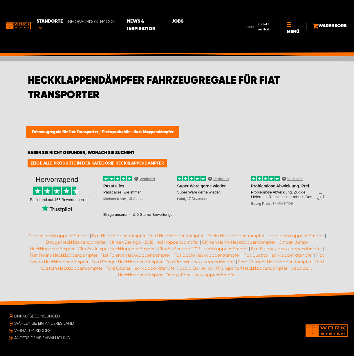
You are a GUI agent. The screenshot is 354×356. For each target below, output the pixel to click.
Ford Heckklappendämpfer (176, 235)
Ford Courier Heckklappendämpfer (141, 268)
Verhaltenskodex (32, 330)
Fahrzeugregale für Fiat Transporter (65, 132)
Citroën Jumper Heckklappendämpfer (116, 248)
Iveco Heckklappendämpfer (296, 235)
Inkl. (252, 8)
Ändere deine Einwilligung (42, 337)
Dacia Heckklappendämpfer (235, 235)
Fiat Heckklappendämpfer (118, 235)
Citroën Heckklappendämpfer (58, 235)
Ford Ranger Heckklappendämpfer (127, 261)
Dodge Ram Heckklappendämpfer (201, 275)
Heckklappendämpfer (153, 132)
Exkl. (252, 13)
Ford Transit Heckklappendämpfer (200, 261)
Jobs (206, 9)
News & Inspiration (167, 9)
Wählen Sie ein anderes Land (44, 323)
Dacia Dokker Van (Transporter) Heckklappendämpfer (233, 268)
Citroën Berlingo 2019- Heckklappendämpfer (203, 248)
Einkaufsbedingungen (37, 316)
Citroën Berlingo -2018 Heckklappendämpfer (154, 242)
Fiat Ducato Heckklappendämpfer (278, 255)
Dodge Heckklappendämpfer (76, 242)
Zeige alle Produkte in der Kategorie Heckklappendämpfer (97, 163)
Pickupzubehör (116, 132)
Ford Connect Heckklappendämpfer (274, 261)
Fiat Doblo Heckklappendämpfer (207, 255)
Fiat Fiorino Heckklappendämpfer (63, 255)
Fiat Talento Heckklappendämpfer (135, 255)
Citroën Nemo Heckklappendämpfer (238, 242)
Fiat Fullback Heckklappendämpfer (286, 248)
